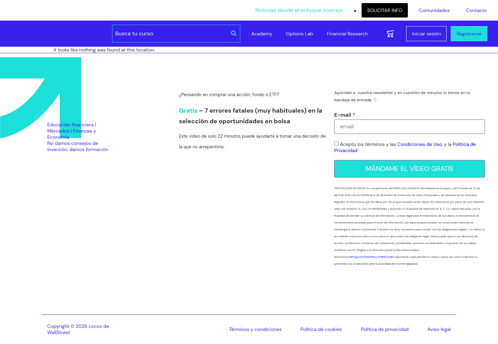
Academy (261, 34)
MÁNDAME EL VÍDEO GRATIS (409, 168)
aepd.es (411, 264)
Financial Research (347, 34)
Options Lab (299, 34)
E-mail (342, 115)
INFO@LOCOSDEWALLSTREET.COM (371, 257)
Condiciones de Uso (419, 144)
